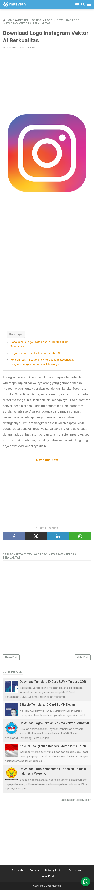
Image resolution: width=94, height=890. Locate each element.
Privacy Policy (54, 870)
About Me (17, 870)
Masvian (56, 886)
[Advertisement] (47, 79)
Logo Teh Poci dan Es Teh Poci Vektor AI (35, 353)
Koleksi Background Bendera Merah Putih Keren (53, 746)
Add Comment (28, 47)
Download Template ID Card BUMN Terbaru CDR (53, 681)
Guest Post (47, 876)
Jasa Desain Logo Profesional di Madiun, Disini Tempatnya (40, 344)
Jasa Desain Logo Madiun (76, 799)
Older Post (82, 657)
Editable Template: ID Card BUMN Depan (47, 704)
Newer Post (11, 657)
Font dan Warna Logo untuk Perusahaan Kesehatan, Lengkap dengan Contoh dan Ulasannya (42, 362)
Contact (34, 870)
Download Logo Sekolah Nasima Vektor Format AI (54, 723)
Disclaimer (75, 870)
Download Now (47, 460)
